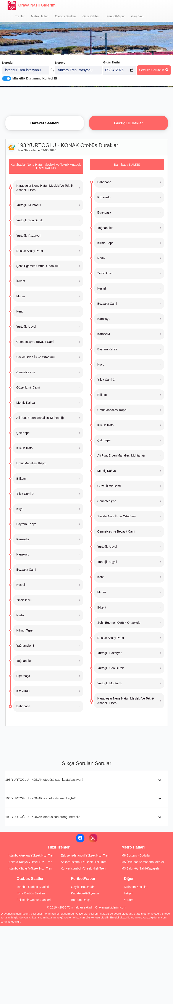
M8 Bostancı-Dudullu (135, 855)
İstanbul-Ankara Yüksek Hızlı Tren (31, 855)
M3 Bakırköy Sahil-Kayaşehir (140, 868)
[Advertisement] (86, 100)
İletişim (128, 893)
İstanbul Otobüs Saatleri (33, 887)
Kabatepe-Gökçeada (85, 893)
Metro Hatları (40, 16)
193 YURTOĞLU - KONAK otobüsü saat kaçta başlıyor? (44, 779)
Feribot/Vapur (116, 16)
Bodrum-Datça (81, 900)
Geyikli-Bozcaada (83, 887)
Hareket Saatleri (44, 123)
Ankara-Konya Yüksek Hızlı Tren (30, 862)
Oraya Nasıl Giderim (32, 5)
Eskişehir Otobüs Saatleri (34, 900)
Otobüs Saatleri (65, 16)
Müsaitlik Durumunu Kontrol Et (34, 78)
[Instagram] (93, 838)
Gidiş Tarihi (111, 62)
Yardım (128, 900)
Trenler (20, 16)
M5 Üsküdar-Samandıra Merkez (142, 862)
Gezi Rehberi (91, 16)
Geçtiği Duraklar (128, 123)
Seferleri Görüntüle (153, 69)
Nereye (60, 62)
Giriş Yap (137, 16)
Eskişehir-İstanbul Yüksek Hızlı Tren (85, 855)
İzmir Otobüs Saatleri (31, 893)
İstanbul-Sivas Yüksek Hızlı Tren (30, 868)
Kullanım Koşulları (136, 887)
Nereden (8, 62)
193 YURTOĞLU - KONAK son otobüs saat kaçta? (40, 798)
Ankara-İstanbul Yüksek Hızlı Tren (84, 862)
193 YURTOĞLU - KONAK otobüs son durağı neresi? (42, 817)
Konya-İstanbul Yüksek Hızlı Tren (83, 868)
